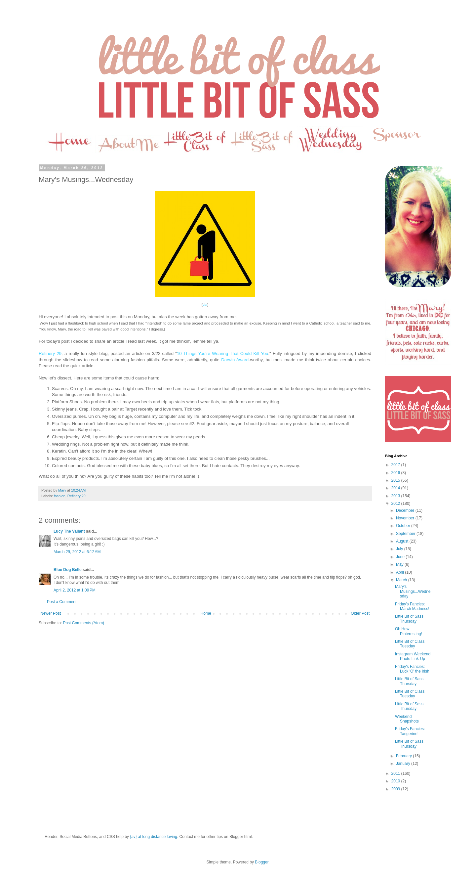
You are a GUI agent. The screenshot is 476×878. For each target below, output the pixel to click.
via (205, 305)
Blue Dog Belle (68, 569)
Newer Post (50, 613)
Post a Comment (61, 601)
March (402, 580)
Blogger (261, 862)
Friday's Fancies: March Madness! (412, 606)
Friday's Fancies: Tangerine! (410, 731)
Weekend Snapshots (407, 719)
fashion (59, 496)
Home (206, 613)
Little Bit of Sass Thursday (409, 618)
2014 (396, 488)
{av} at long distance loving (153, 836)
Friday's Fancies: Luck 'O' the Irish (412, 669)
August (403, 541)
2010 (396, 781)
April (400, 572)
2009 (396, 789)
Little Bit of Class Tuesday (409, 643)
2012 (396, 503)
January (403, 763)
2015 (396, 480)
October (403, 525)
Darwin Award (235, 359)
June (401, 556)
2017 (396, 464)
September (406, 533)
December (406, 510)
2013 (396, 496)
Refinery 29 (50, 353)
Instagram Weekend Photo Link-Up (412, 656)
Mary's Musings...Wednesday (413, 591)
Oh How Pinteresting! (408, 631)
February (404, 756)
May (400, 564)
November (406, 518)
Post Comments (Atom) (83, 623)
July (400, 549)
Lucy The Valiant (69, 531)
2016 (396, 472)
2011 (396, 773)
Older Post (360, 613)
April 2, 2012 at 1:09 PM (75, 590)
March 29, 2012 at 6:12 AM (77, 551)
